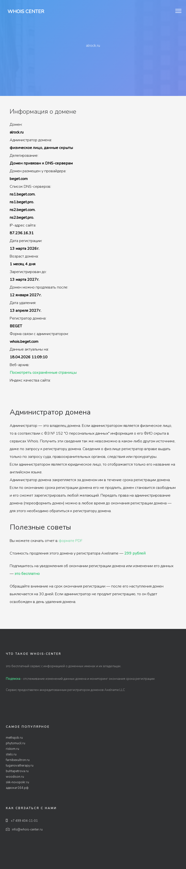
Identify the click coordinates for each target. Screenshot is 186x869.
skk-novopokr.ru (17, 782)
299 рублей (135, 553)
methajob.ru (14, 738)
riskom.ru (12, 749)
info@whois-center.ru (24, 829)
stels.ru (11, 754)
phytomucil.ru (15, 743)
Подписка (13, 679)
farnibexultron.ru (18, 760)
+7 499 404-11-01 (22, 821)
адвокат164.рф (17, 788)
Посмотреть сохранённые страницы (43, 372)
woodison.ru (15, 777)
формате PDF (70, 540)
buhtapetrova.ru (17, 771)
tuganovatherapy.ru (19, 765)
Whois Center (26, 11)
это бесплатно (27, 573)
